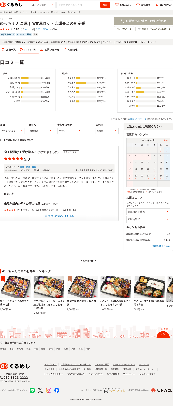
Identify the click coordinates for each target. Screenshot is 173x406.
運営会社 (127, 369)
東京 (12, 349)
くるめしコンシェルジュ (124, 364)
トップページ (50, 364)
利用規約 (115, 369)
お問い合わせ (52, 49)
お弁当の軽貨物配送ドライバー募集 (75, 369)
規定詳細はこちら (161, 246)
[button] (169, 297)
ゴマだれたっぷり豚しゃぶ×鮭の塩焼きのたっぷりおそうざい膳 (48, 304)
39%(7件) (45, 78)
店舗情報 (73, 49)
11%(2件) (45, 92)
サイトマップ (129, 374)
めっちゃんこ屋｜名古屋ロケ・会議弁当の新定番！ (44, 23)
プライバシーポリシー (145, 369)
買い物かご (165, 4)
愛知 (43, 349)
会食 (34, 167)
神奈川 (20, 349)
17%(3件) (101, 78)
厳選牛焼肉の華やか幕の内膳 (22, 203)
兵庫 (73, 349)
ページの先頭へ (163, 329)
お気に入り (125, 4)
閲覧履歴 (145, 4)
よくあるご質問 (102, 364)
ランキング (144, 364)
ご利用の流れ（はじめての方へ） (76, 364)
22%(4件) (161, 87)
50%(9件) (101, 83)
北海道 (3, 349)
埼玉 (28, 349)
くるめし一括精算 (147, 374)
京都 (66, 349)
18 (27, 29)
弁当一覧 (11, 49)
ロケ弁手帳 (49, 369)
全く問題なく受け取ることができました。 (32, 152)
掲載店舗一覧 (101, 369)
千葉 (36, 349)
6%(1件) (45, 87)
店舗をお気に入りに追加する (156, 28)
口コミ (30, 49)
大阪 (58, 349)
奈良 (81, 349)
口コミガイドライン (138, 119)
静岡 (51, 349)
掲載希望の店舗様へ (76, 374)
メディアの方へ (96, 374)
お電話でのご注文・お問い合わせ (146, 20)
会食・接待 (25, 167)
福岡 (88, 349)
